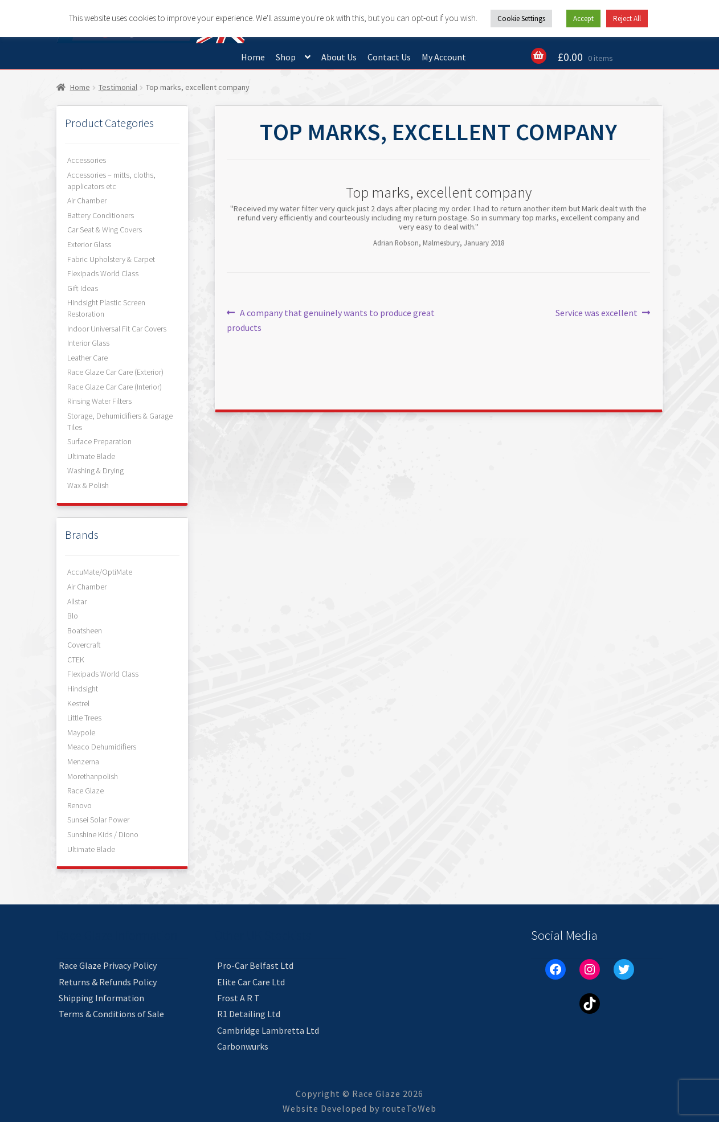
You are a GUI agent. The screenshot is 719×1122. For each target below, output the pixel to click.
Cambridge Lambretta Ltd (268, 1030)
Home (253, 57)
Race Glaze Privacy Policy (108, 965)
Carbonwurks (242, 1046)
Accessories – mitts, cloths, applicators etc (111, 180)
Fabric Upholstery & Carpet (111, 259)
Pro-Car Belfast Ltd (255, 965)
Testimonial (118, 87)
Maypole (81, 732)
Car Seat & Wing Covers (104, 229)
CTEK (75, 659)
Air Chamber (87, 200)
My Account (444, 57)
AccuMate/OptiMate (99, 572)
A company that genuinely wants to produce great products (331, 319)
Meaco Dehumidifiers (101, 747)
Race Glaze (85, 790)
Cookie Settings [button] (521, 18)
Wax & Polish (88, 485)
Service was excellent (596, 313)
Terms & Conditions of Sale (111, 1013)
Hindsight (82, 688)
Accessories (86, 160)
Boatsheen (84, 630)
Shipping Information (101, 998)
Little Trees (84, 717)
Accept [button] (583, 18)
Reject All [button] (627, 18)
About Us (339, 57)
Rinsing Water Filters (99, 401)
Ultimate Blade (91, 456)
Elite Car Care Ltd (251, 982)
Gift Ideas (82, 288)
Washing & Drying (95, 470)
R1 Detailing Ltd (248, 1013)
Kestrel (78, 703)
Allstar (77, 601)
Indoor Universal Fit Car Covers (116, 329)
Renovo (79, 805)
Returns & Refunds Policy (108, 982)
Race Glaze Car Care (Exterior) (115, 372)
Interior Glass (88, 343)
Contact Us (389, 57)
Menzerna (83, 761)
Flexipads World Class (102, 273)
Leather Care (87, 358)
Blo (72, 616)
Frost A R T (238, 998)
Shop (286, 57)
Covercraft (84, 645)
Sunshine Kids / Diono (102, 834)
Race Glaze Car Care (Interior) (114, 387)
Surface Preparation (99, 441)
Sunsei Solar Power (98, 819)
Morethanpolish (92, 776)
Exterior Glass (89, 244)
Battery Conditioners (100, 215)
